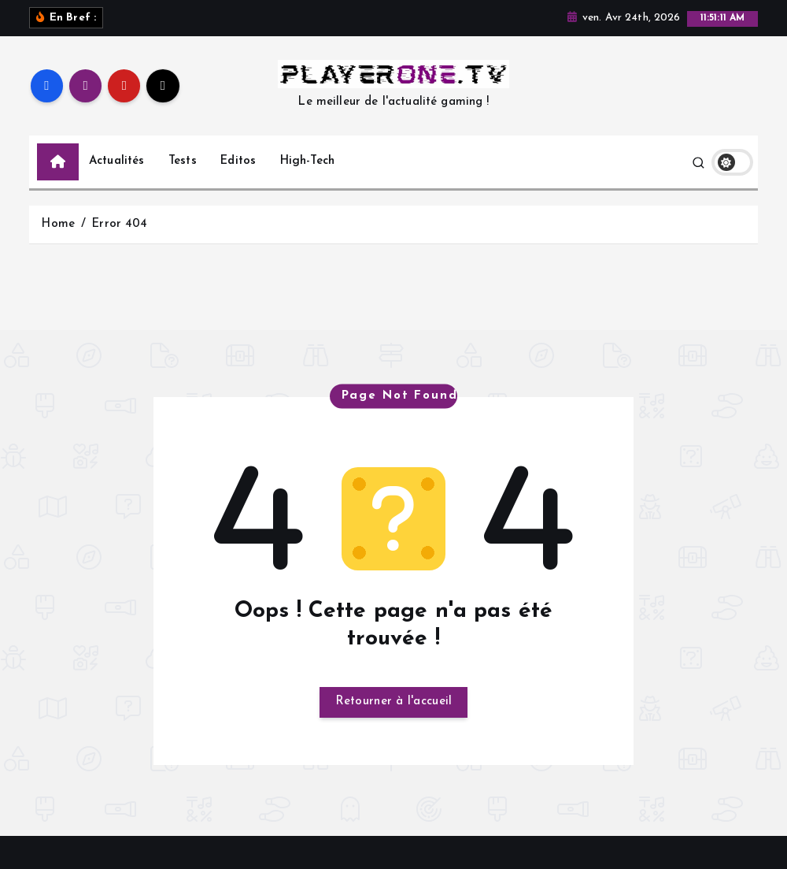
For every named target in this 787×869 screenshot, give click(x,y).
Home (58, 242)
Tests (182, 179)
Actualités (117, 179)
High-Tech (307, 179)
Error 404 (119, 242)
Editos (238, 179)
